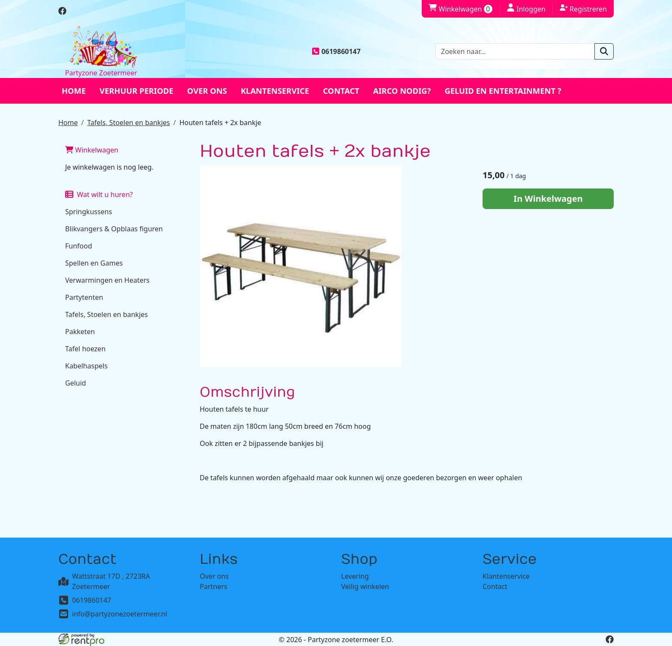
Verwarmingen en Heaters (107, 280)
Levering (355, 576)
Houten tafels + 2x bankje (220, 122)
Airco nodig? (402, 90)
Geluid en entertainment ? (502, 90)
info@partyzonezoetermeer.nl (119, 614)
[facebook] (62, 12)
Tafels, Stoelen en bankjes (128, 122)
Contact (341, 90)
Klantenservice (275, 90)
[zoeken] (604, 51)
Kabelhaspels (86, 366)
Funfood (78, 246)
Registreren (583, 8)
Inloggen (526, 8)
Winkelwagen (91, 150)
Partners (213, 586)
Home (74, 90)
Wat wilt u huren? (99, 194)
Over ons (207, 90)
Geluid (75, 383)
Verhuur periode (136, 90)
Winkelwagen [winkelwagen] (460, 9)
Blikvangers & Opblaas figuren (114, 228)
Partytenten (84, 297)
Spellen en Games (94, 263)
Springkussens (88, 211)
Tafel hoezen (85, 348)
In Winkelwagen (547, 198)
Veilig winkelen (365, 586)
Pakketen (80, 331)
